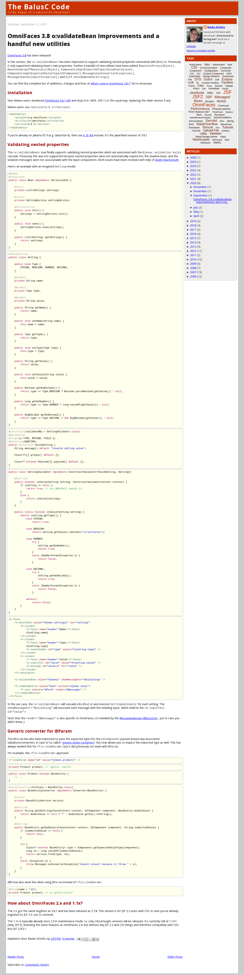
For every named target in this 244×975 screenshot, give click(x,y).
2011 (193, 255)
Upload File (211, 130)
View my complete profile (201, 50)
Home (96, 957)
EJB (191, 82)
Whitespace (205, 143)
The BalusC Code (39, 6)
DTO (198, 79)
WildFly (217, 142)
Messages (209, 101)
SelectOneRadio (196, 121)
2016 (193, 234)
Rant (199, 114)
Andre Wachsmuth (167, 160)
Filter (201, 85)
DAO (229, 73)
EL (197, 82)
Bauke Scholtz (216, 27)
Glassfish (219, 86)
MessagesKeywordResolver (139, 718)
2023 (193, 170)
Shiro (222, 121)
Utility (203, 133)
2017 (193, 229)
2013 (193, 246)
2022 (193, 174)
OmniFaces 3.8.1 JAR (58, 100)
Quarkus (229, 112)
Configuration (211, 70)
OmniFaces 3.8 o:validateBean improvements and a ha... (212, 200)
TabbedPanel (225, 124)
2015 (193, 238)
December (200, 187)
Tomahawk (193, 127)
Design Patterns (211, 76)
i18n (204, 89)
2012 (193, 251)
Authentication (219, 65)
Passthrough (223, 106)
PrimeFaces (217, 112)
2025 (193, 162)
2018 (193, 225)
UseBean (225, 131)
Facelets (227, 82)
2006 (193, 276)
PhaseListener (221, 108)
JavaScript (197, 92)
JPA (218, 92)
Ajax (207, 64)
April (196, 216)
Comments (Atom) (37, 964)
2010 (193, 259)
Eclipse (227, 79)
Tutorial (227, 127)
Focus (209, 86)
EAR (217, 80)
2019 (193, 221)
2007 (193, 272)
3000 (193, 157)
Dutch (208, 79)
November (200, 191)
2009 (193, 263)
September (200, 195)
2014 (193, 242)
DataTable (194, 76)
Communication (208, 67)
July (195, 207)
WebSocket (217, 140)
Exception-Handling (210, 83)
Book (230, 65)
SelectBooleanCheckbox (200, 118)
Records (208, 115)
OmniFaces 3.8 (17, 55)
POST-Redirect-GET (199, 112)
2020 (193, 183)
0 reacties (68, 938)
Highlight (229, 86)
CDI (194, 67)
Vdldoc (223, 137)
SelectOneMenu (223, 117)
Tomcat (207, 127)
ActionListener (195, 65)
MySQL (221, 101)
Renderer (219, 114)
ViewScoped (201, 139)
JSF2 (198, 96)
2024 (193, 166)
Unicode (196, 130)
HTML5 (196, 89)
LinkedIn (191, 46)
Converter (226, 70)
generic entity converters (78, 742)
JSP (208, 97)
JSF (227, 92)
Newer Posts (16, 957)
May (196, 211)
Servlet (211, 121)
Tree (217, 128)
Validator (216, 133)
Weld (227, 140)
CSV (199, 74)
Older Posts (175, 957)
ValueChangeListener (206, 136)
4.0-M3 (88, 135)
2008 (193, 268)
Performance (200, 109)
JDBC (210, 92)
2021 (193, 179)
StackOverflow (207, 124)
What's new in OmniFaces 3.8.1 (110, 83)
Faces (191, 85)
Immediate (214, 88)
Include (225, 89)
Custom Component (213, 73)
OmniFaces (204, 104)
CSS (192, 74)
